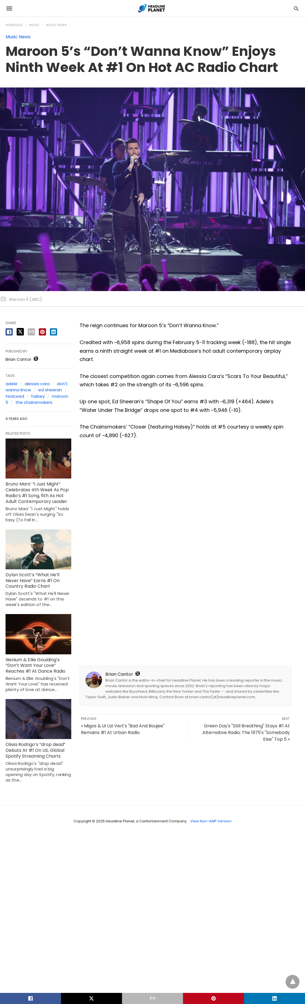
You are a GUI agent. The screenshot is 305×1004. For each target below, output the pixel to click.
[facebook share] (9, 331)
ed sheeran (50, 390)
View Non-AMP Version (211, 821)
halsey (38, 396)
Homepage (14, 25)
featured (15, 396)
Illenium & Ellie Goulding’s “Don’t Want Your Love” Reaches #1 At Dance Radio (35, 666)
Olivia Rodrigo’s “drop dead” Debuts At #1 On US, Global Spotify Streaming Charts (35, 750)
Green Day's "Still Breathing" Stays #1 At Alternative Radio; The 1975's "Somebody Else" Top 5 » (246, 732)
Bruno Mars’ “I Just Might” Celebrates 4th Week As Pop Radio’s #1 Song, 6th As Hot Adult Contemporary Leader (37, 492)
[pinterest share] (42, 331)
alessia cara (37, 384)
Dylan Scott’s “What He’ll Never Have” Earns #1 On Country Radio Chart (33, 581)
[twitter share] (20, 331)
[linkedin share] (53, 331)
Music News (56, 25)
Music (34, 25)
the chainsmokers (34, 402)
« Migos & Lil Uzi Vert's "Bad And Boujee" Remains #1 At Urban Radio (122, 729)
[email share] (31, 331)
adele (11, 384)
